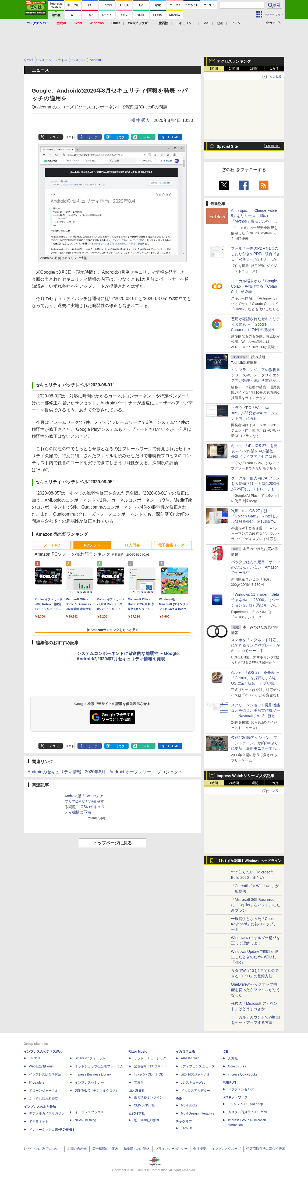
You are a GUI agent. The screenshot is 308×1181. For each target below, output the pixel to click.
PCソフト (92, 545)
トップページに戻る (112, 843)
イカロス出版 (185, 1051)
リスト (69, 137)
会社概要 (199, 1149)
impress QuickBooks (242, 1074)
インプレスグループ (226, 1149)
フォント (237, 23)
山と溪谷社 (137, 1090)
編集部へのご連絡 (137, 1149)
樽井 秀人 (140, 120)
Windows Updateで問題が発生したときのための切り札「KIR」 (254, 956)
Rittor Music (138, 1051)
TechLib (186, 1128)
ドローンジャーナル (43, 1090)
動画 (220, 23)
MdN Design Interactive (198, 1113)
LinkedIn (173, 137)
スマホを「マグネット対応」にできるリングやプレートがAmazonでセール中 (255, 645)
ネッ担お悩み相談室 (43, 1099)
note (147, 137)
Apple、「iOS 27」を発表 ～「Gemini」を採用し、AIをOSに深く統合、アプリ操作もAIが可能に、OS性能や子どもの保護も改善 (255, 683)
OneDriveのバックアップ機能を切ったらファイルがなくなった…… (255, 989)
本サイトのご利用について (42, 1149)
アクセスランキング (234, 61)
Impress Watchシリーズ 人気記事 (246, 776)
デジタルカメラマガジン (47, 1113)
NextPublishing (85, 1120)
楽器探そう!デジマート (150, 1066)
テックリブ (184, 1121)
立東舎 (139, 1082)
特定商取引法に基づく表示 (265, 1149)
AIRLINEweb (190, 1058)
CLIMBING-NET (145, 1105)
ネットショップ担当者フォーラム (99, 1066)
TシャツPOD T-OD (149, 1074)
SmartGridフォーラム (90, 1058)
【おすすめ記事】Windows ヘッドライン (249, 861)
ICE (225, 1051)
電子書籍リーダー (173, 545)
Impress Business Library (93, 1074)
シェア (93, 137)
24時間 (234, 68)
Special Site (227, 146)
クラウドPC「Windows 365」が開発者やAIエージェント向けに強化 (255, 413)
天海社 (233, 1058)
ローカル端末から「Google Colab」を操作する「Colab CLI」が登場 (254, 286)
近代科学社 (137, 1113)
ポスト (54, 137)
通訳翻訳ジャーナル (195, 1074)
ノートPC (52, 545)
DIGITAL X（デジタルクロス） (97, 1090)
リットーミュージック (150, 1058)
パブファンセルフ (241, 1089)
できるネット (38, 1121)
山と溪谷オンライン (148, 1097)
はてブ (120, 137)
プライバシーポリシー (171, 1149)
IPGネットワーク (235, 1097)
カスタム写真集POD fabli (247, 1112)
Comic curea (237, 1066)
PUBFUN (229, 1082)
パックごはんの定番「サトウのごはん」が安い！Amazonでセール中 (255, 567)
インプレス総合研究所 (45, 1074)
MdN (179, 1099)
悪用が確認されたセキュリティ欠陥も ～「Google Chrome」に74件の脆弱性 (255, 324)
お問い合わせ (77, 1149)
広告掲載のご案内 (105, 1149)
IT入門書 (132, 545)
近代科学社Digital (146, 1120)
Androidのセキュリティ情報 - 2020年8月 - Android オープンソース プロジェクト (105, 772)
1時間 (214, 68)
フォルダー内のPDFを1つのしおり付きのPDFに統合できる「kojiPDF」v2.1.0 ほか (255, 253)
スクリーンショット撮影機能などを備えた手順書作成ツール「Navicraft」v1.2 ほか (255, 710)
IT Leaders (36, 1082)
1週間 (254, 68)
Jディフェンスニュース (198, 1066)
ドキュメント (185, 23)
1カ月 (274, 68)
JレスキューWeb (193, 1082)
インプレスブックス (89, 1112)
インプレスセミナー (89, 1082)
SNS (206, 23)
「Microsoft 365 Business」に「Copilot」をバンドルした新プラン (256, 904)
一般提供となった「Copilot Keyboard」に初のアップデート (254, 924)
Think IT (35, 1058)
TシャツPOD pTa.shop (245, 1104)
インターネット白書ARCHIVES (52, 1129)
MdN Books (189, 1105)
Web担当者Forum (42, 1066)
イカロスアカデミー (195, 1090)
